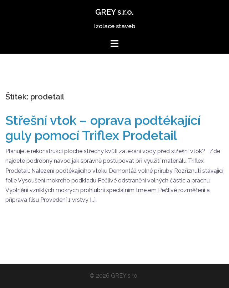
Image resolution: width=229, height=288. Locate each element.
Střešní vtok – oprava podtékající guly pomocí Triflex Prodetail (102, 128)
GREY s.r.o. (114, 11)
